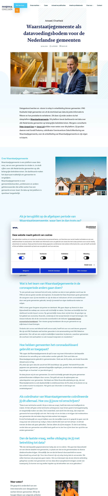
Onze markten (34, 5)
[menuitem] (20, 5)
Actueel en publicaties (58, 5)
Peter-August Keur (26, 127)
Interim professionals (76, 5)
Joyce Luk (63, 46)
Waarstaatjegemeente (40, 119)
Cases (46, 5)
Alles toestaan (82, 271)
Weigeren (26, 271)
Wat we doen (20, 5)
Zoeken (17, 10)
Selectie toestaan (54, 271)
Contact (99, 5)
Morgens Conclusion (7, 8)
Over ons (89, 5)
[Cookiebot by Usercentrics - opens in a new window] (87, 227)
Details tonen (88, 265)
